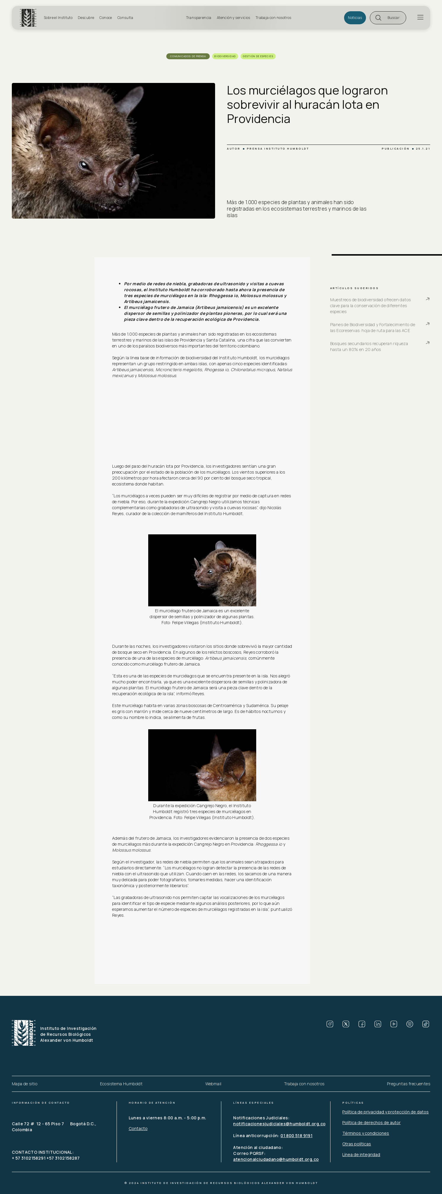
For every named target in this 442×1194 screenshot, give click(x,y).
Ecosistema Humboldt (121, 1083)
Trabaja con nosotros (273, 17)
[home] (30, 18)
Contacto (138, 1128)
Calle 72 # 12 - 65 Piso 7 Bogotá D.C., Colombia (54, 1126)
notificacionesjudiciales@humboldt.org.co (279, 1123)
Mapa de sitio (24, 1083)
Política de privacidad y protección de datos (385, 1112)
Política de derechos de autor (371, 1122)
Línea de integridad (361, 1154)
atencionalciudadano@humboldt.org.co (276, 1159)
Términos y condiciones (365, 1133)
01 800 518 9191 (296, 1135)
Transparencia (199, 17)
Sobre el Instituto (58, 17)
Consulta (125, 17)
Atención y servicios (233, 17)
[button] (388, 17)
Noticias (355, 17)
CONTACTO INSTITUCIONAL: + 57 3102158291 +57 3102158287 (46, 1155)
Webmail (213, 1083)
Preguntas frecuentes (408, 1083)
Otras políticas (356, 1144)
